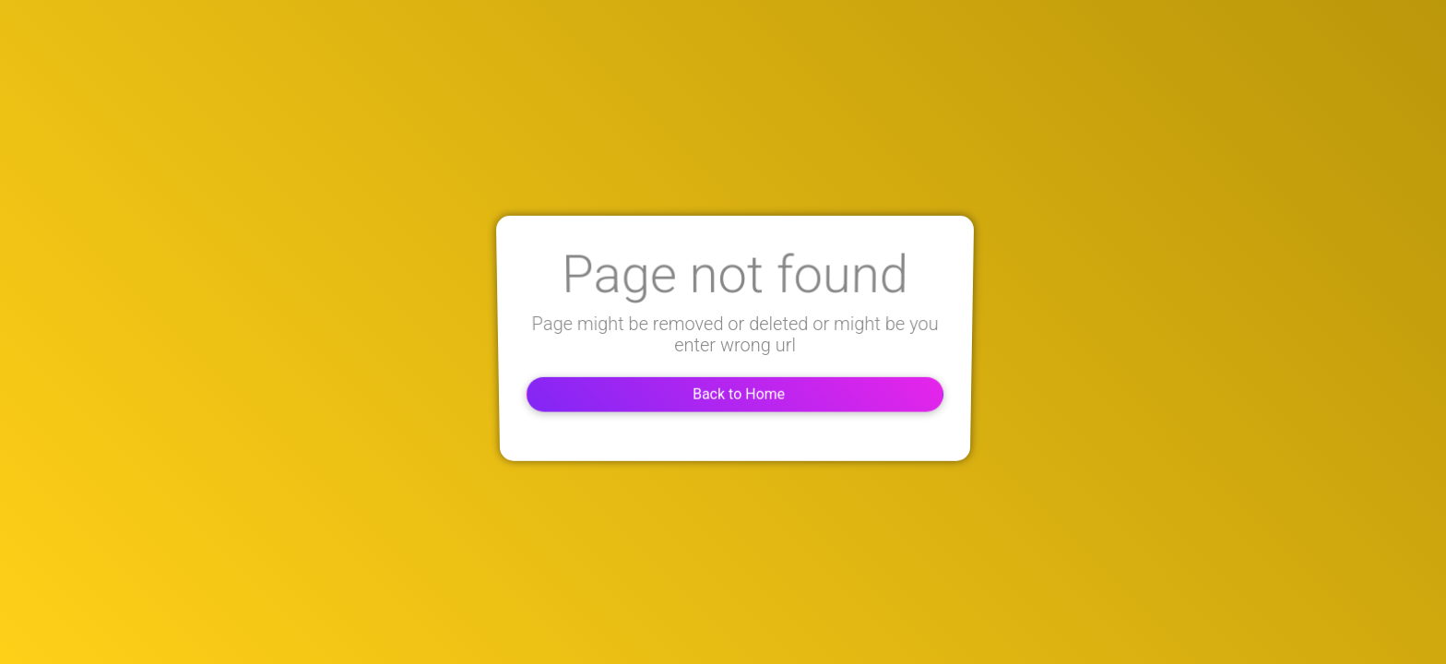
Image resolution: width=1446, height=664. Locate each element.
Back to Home (722, 393)
